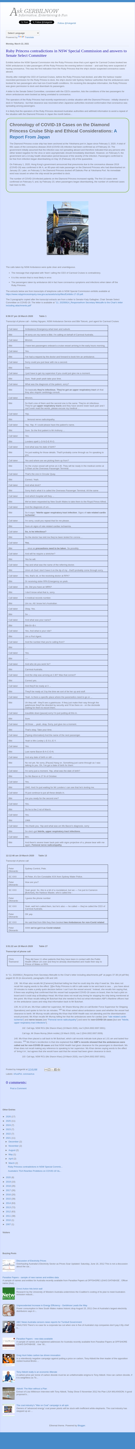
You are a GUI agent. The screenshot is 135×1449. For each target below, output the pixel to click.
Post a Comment (18, 1088)
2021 (8, 1138)
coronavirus (28, 1074)
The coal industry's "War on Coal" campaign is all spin (42, 1405)
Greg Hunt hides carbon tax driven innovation (38, 1355)
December (14, 1141)
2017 (8, 1190)
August (12, 1150)
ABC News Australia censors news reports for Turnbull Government (49, 1322)
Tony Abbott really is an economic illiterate (36, 1372)
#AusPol (18, 1074)
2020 (8, 1177)
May (11, 1154)
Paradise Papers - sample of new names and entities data (31, 1277)
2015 (8, 1198)
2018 (8, 1186)
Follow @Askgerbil (66, 23)
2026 (8, 1116)
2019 (8, 1181)
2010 (8, 1220)
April (11, 1158)
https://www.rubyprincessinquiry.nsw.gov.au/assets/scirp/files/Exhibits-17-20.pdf (44, 294)
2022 (8, 1133)
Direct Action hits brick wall (29, 1288)
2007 (8, 1224)
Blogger (81, 1425)
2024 (8, 1125)
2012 (8, 1211)
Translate (26, 37)
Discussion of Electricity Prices (31, 1260)
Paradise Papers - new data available (34, 1338)
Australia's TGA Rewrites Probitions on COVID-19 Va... (34, 1171)
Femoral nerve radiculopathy (62, 1019)
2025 (8, 1121)
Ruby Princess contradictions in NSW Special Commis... (35, 1166)
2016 (8, 1194)
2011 (8, 1216)
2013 (8, 1207)
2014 (8, 1203)
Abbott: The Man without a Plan (31, 1388)
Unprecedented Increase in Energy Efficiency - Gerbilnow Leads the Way (51, 1305)
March (12, 1163)
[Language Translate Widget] (22, 33)
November (14, 1146)
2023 (8, 1129)
